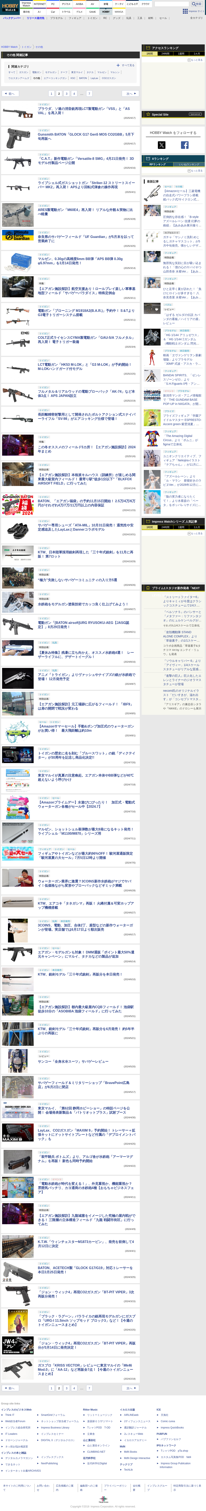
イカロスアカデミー (135, 1440)
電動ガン (36, 72)
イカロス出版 (127, 1409)
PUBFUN (162, 1433)
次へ (133, 93)
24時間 (165, 53)
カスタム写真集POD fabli (176, 1457)
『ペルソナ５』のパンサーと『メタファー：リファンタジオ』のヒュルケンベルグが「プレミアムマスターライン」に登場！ (182, 620)
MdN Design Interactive (137, 1458)
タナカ (90, 72)
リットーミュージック (99, 1415)
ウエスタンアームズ (18, 78)
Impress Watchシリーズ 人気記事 (174, 521)
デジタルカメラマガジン (19, 1458)
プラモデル (56, 18)
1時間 (150, 53)
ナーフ (64, 72)
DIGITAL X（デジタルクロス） (58, 1440)
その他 (36, 78)
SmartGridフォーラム (53, 1415)
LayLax (94, 78)
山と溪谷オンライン (98, 1445)
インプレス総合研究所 (17, 1427)
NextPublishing (49, 1463)
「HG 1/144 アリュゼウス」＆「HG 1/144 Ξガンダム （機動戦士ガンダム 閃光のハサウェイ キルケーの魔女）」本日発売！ (181, 343)
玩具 (128, 18)
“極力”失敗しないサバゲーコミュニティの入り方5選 (77, 580)
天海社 (164, 1415)
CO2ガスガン (109, 78)
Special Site (160, 114)
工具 (139, 18)
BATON (83, 78)
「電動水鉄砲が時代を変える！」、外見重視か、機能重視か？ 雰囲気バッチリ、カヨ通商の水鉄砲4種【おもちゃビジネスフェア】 (86, 1188)
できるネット (12, 1464)
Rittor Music (90, 1409)
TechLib (128, 1469)
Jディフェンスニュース (137, 1421)
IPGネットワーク (166, 1445)
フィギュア (75, 18)
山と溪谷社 (89, 1440)
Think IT (9, 1415)
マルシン (115, 72)
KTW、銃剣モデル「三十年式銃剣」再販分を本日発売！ (80, 974)
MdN (122, 1446)
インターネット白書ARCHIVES (23, 1470)
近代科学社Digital (97, 1463)
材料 (150, 18)
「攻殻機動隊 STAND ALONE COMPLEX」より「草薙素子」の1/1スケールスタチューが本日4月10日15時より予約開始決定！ (182, 640)
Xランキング (160, 158)
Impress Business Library (55, 1427)
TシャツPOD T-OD (98, 1427)
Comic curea (168, 1421)
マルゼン (102, 72)
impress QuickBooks (172, 1427)
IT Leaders (11, 1433)
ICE (159, 1409)
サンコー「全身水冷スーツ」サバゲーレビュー (73, 1061)
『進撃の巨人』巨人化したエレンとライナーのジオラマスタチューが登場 (182, 680)
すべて (11, 72)
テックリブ (126, 1464)
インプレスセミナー (52, 1433)
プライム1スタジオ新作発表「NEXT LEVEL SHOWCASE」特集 (176, 589)
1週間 (181, 53)
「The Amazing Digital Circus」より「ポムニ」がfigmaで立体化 (180, 440)
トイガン (92, 18)
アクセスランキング (165, 48)
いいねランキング (189, 164)
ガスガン (23, 72)
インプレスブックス (52, 1457)
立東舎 (91, 1433)
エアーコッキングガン (55, 78)
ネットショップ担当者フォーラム (60, 1421)
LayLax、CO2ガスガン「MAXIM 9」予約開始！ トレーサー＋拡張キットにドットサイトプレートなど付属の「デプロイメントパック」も (86, 1135)
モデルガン (51, 72)
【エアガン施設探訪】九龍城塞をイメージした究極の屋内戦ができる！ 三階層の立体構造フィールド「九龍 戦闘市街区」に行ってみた (86, 1220)
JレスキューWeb (133, 1433)
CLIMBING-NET (96, 1451)
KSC (73, 78)
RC (105, 18)
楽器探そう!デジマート (100, 1421)
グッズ (116, 18)
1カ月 (197, 53)
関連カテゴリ (20, 66)
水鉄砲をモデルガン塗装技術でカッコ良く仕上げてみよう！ (83, 604)
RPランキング (157, 164)
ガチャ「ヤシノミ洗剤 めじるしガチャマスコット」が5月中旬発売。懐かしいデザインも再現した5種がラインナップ (182, 245)
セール (163, 18)
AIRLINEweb (131, 1415)
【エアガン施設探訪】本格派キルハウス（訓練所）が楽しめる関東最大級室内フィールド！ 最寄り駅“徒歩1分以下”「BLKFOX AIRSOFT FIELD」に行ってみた (86, 479)
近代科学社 (89, 1458)
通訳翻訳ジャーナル (135, 1427)
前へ (8, 93)
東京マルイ (77, 72)
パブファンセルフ (171, 1439)
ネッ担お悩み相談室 (16, 1446)
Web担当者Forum (15, 1421)
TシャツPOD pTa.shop (174, 1450)
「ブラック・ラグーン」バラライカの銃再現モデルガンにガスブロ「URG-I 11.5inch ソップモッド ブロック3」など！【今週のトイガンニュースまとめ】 (86, 1321)
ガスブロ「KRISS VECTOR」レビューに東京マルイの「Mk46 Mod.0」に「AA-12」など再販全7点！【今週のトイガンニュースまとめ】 (85, 1370)
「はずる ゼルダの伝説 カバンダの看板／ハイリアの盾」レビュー (182, 319)
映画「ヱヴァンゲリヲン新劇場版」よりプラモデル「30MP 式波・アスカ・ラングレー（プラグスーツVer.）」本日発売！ (182, 364)
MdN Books (130, 1451)
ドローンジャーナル (16, 1440)
